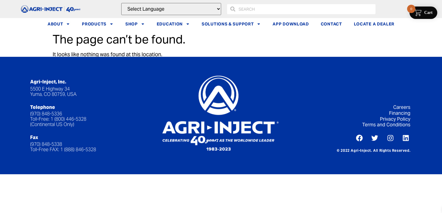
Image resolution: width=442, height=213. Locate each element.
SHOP (135, 24)
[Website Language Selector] (171, 9)
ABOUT (59, 24)
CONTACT (331, 24)
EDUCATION (173, 24)
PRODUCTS (98, 24)
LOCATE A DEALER (374, 24)
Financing (399, 113)
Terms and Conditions (386, 125)
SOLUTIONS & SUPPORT (231, 24)
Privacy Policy (395, 119)
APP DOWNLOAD (291, 24)
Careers (401, 107)
